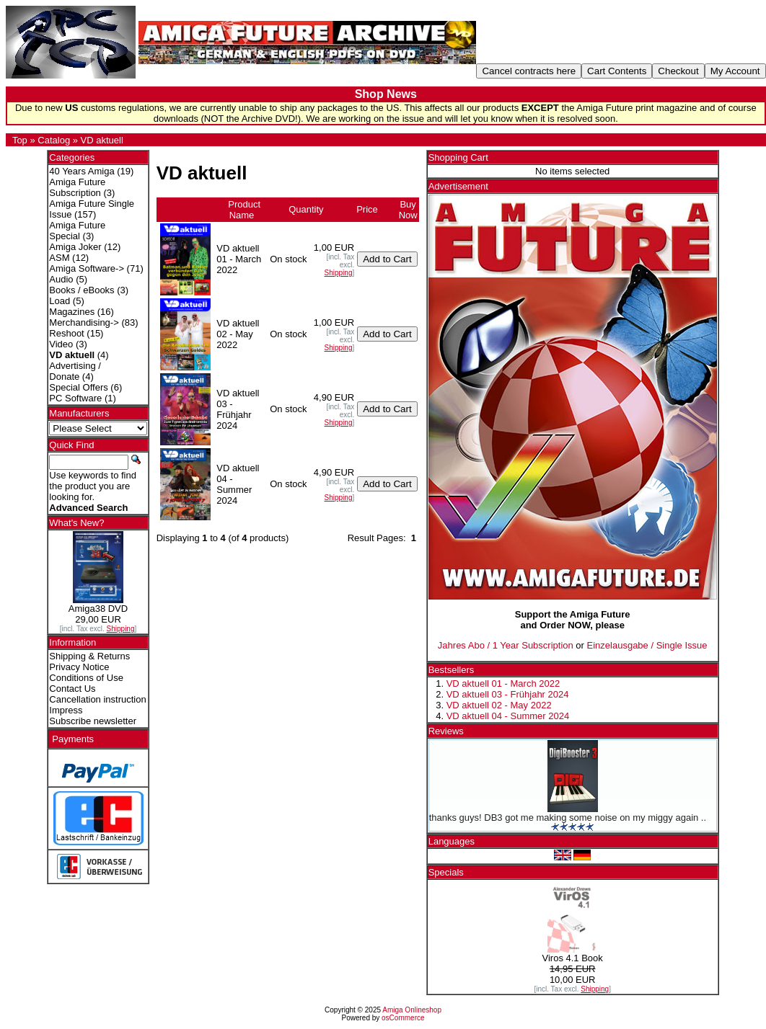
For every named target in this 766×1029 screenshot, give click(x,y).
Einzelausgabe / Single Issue (647, 645)
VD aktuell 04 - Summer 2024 (508, 715)
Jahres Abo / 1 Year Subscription (505, 645)
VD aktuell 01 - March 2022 (503, 683)
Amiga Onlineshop (411, 1010)
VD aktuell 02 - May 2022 (499, 705)
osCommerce (403, 1018)
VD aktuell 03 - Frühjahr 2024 (507, 694)
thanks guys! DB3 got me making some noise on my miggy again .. (567, 817)
